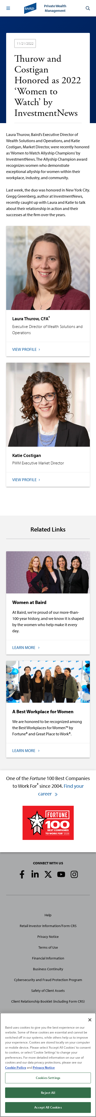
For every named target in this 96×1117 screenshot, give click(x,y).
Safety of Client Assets (48, 990)
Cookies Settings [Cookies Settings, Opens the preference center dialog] (48, 1078)
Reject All (48, 1093)
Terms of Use (48, 947)
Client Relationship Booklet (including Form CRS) (48, 1001)
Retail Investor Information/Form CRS (48, 925)
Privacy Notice (48, 936)
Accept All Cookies (47, 1107)
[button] (8, 8)
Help (48, 915)
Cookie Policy (15, 1067)
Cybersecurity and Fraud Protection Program (48, 979)
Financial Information (48, 958)
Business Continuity (48, 969)
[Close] (89, 1020)
